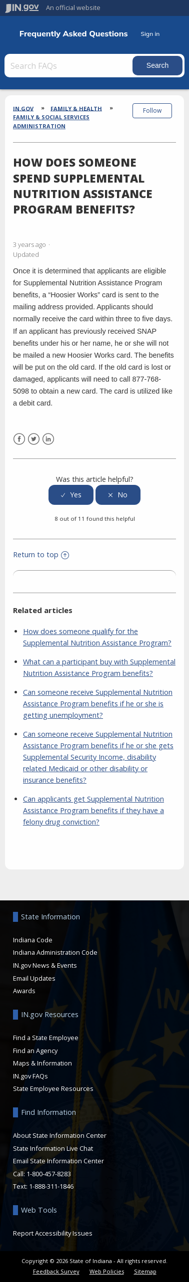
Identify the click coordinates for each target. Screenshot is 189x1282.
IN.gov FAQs (30, 1076)
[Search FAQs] (69, 65)
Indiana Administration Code (55, 952)
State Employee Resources (53, 1088)
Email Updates (34, 978)
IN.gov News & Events (45, 965)
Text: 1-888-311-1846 (43, 1186)
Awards (24, 991)
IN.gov (23, 108)
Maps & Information (42, 1063)
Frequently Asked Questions (74, 33)
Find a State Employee (45, 1038)
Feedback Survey (56, 1271)
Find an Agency (35, 1051)
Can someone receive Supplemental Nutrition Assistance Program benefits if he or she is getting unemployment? (97, 703)
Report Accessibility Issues (52, 1233)
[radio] (71, 495)
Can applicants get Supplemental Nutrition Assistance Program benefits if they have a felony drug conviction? (93, 810)
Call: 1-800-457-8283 (42, 1174)
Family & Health (76, 108)
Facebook (19, 439)
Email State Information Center (58, 1161)
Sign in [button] (150, 33)
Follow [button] (152, 110)
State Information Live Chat (53, 1148)
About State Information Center (59, 1135)
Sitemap (145, 1271)
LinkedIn (48, 439)
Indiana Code (32, 940)
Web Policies (107, 1271)
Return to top (41, 554)
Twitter (34, 439)
